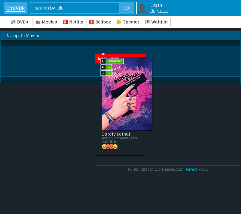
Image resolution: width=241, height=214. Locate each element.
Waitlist (156, 22)
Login (156, 5)
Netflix (73, 22)
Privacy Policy (197, 169)
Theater (128, 22)
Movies (46, 22)
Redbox (100, 22)
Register (159, 10)
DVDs (19, 22)
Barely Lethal (116, 134)
